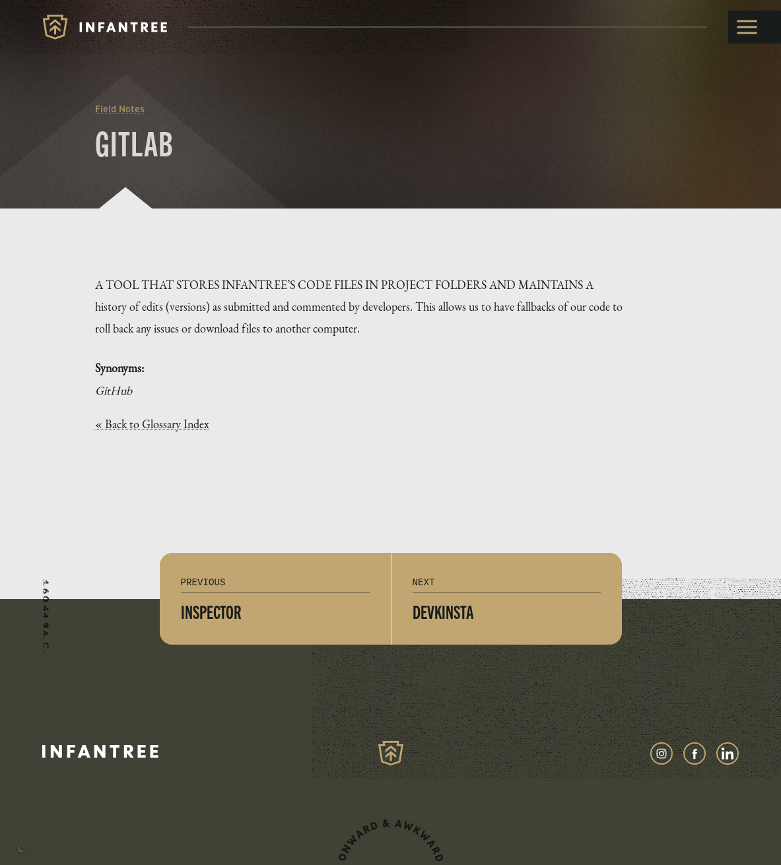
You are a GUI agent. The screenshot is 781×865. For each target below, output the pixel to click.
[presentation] (21, 851)
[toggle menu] (754, 27)
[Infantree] (104, 27)
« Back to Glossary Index (152, 424)
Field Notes (120, 109)
